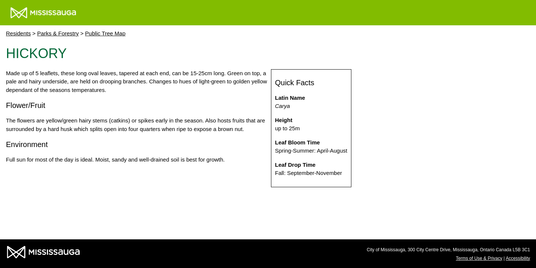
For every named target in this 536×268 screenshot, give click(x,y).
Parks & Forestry (58, 33)
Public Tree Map (105, 33)
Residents (18, 33)
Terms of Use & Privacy (479, 258)
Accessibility (518, 258)
